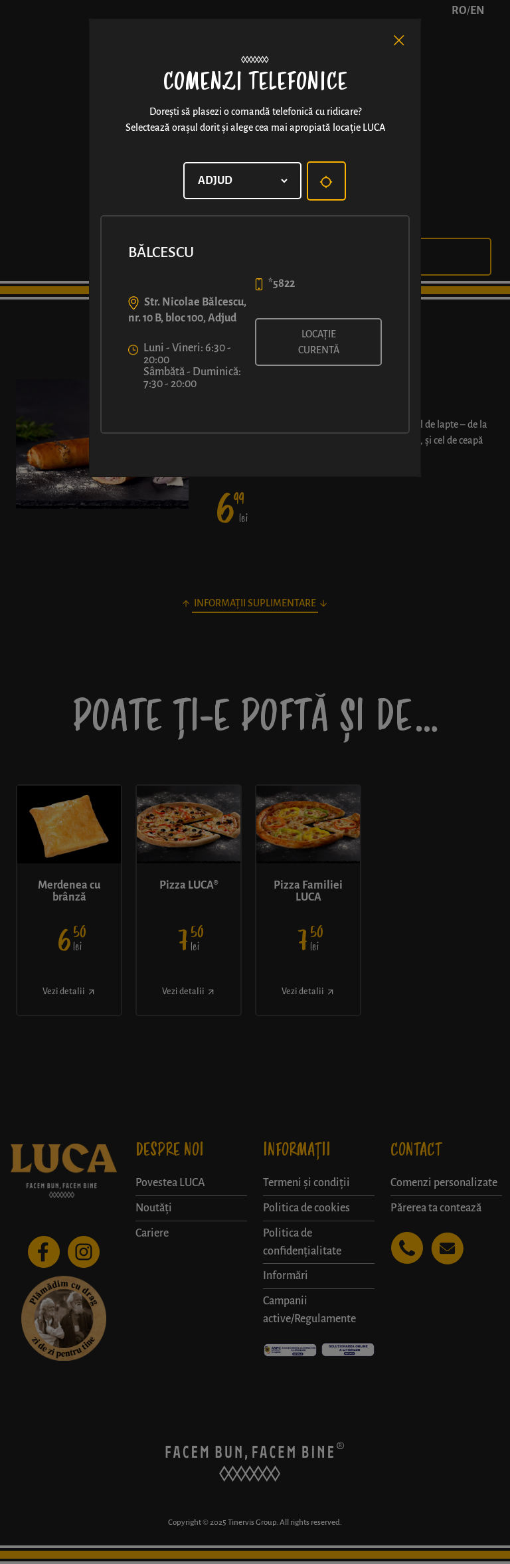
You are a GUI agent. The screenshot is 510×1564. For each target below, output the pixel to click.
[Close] (399, 40)
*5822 (281, 284)
